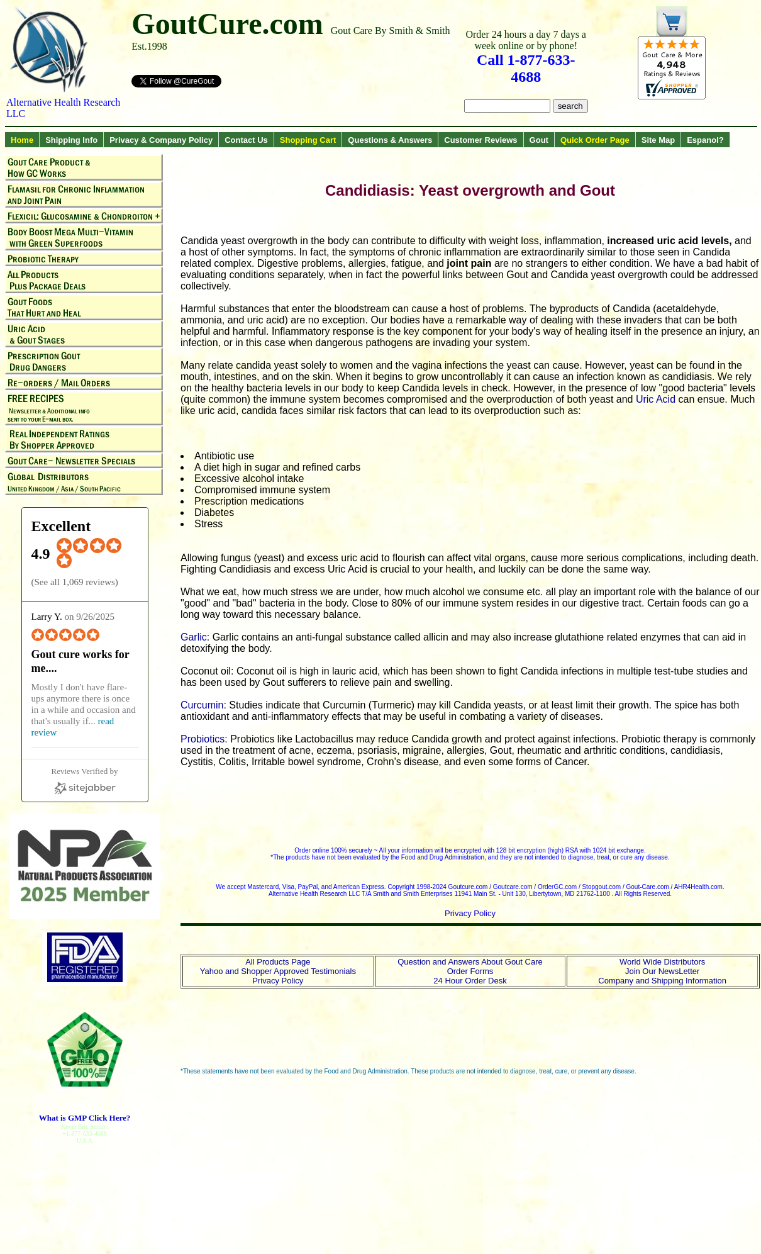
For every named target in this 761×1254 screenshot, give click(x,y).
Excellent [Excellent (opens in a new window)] (61, 526)
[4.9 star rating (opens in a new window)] (97, 564)
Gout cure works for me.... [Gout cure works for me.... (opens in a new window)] (80, 661)
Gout (539, 140)
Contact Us (246, 140)
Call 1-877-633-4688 (526, 68)
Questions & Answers (390, 140)
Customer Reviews (480, 140)
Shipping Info (71, 140)
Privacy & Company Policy (161, 140)
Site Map (658, 140)
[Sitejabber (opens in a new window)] (85, 780)
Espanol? (705, 140)
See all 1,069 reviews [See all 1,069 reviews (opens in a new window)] (75, 582)
